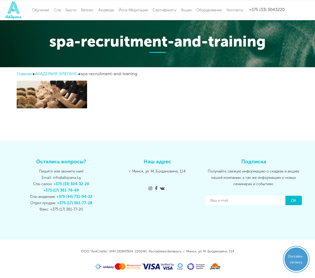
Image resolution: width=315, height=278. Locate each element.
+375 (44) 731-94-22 (74, 196)
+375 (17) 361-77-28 (74, 203)
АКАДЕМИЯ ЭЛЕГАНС (56, 73)
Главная (24, 73)
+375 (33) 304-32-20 (71, 184)
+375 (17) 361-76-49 (61, 190)
